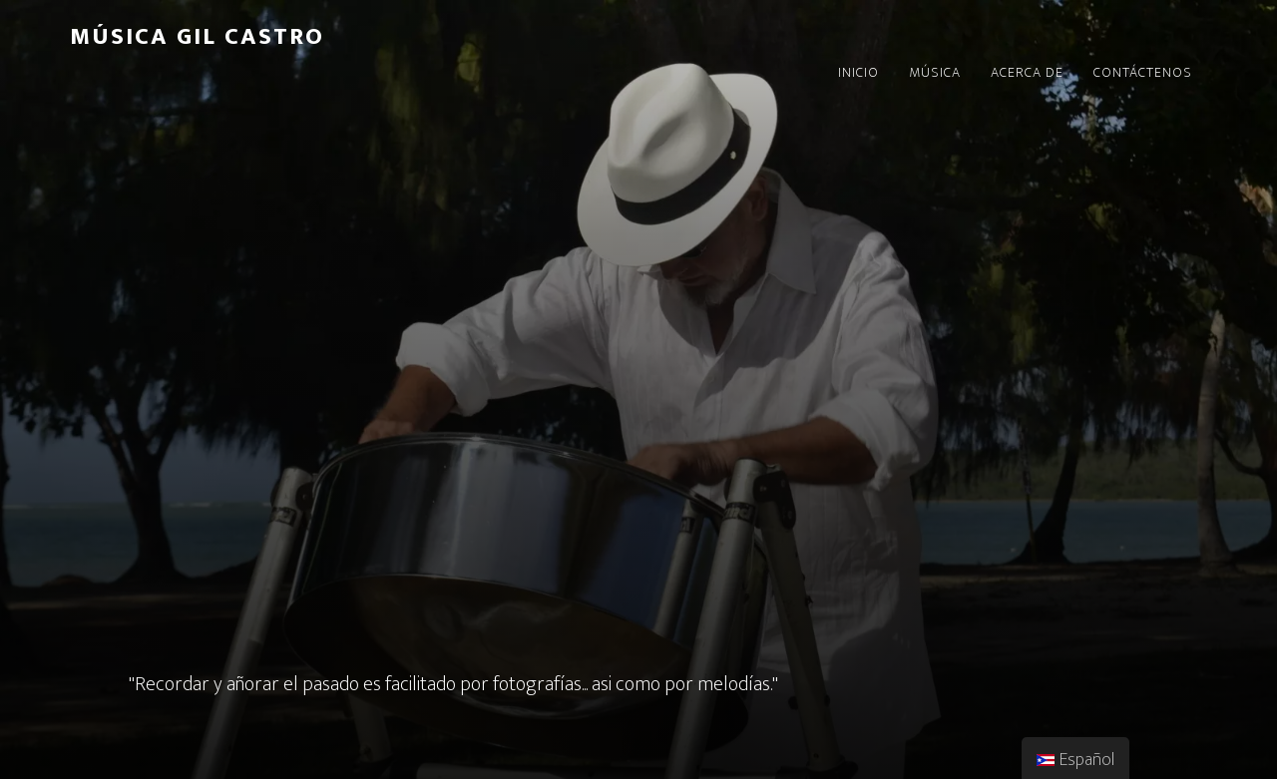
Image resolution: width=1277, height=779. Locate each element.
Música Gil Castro (197, 37)
